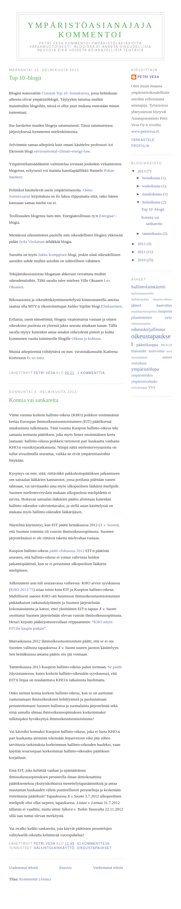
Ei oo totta (35, 357)
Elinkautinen (111, 306)
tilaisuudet (139, 351)
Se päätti (115, 667)
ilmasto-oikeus (162, 299)
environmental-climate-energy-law (61, 151)
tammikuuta (152, 233)
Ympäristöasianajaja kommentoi (90, 30)
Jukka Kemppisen (52, 254)
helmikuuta (151, 202)
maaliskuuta (152, 194)
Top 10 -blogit (25, 78)
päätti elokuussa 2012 (66, 550)
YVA (152, 388)
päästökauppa (147, 344)
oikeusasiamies (141, 323)
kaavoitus (164, 305)
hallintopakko (140, 299)
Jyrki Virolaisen (31, 241)
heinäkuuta (151, 178)
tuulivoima (157, 351)
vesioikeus (139, 363)
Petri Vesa (148, 77)
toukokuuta (151, 186)
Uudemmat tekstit (23, 867)
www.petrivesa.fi (145, 131)
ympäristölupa (145, 369)
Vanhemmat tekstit (108, 867)
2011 (142, 251)
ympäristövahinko (144, 382)
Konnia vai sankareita (33, 400)
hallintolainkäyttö (54, 848)
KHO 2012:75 (22, 589)
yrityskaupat (139, 387)
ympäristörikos (142, 375)
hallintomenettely (142, 293)
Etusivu (65, 867)
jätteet (136, 305)
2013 (142, 171)
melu (168, 318)
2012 (142, 243)
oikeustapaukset (94, 848)
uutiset (167, 357)
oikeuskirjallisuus (148, 329)
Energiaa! (107, 215)
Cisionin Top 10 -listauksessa (65, 93)
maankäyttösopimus (144, 311)
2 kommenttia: (92, 373)
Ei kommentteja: (94, 843)
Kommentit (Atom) (35, 879)
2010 (142, 260)
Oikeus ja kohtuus (86, 338)
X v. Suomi (108, 525)
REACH (166, 345)
